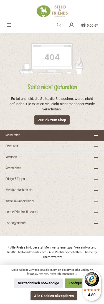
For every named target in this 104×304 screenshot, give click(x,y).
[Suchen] (59, 25)
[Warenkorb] (89, 25)
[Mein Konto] (71, 25)
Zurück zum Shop (52, 120)
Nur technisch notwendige (38, 283)
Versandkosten (84, 247)
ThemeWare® (52, 257)
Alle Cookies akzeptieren (54, 296)
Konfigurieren (79, 283)
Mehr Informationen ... (63, 273)
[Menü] (9, 25)
